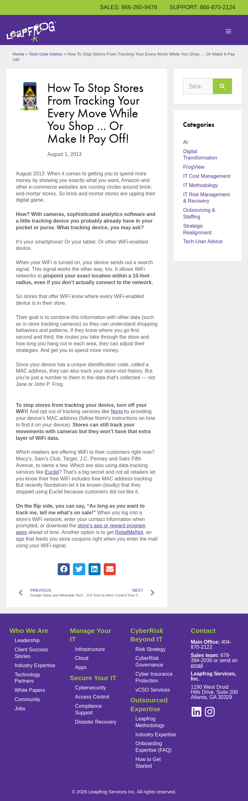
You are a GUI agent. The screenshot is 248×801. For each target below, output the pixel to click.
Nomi (117, 411)
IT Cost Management (206, 176)
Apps (81, 667)
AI (185, 142)
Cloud (81, 658)
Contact (203, 630)
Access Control (92, 697)
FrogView (193, 167)
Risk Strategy (150, 649)
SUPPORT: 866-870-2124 (202, 7)
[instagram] (196, 711)
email (197, 665)
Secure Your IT (93, 677)
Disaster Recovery (96, 722)
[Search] (222, 86)
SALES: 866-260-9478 (128, 7)
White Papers (30, 690)
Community (27, 699)
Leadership (27, 640)
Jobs (20, 708)
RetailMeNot (129, 532)
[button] (64, 569)
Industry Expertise (35, 665)
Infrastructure (90, 649)
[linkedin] (209, 711)
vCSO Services (152, 690)
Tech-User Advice (45, 54)
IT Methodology (200, 185)
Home (18, 54)
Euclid (52, 472)
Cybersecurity (90, 687)
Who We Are (29, 630)
